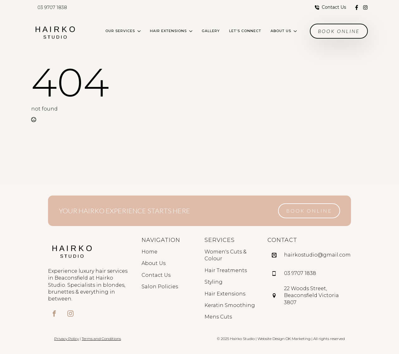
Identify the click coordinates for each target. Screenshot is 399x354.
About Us (281, 31)
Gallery (211, 31)
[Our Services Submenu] (140, 31)
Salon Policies (160, 287)
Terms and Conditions (101, 338)
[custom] (356, 7)
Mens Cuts (218, 317)
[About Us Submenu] (296, 31)
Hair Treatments (225, 270)
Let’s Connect (245, 31)
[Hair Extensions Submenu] (192, 31)
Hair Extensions (168, 31)
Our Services (120, 31)
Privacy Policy (66, 338)
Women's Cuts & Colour (225, 255)
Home (149, 252)
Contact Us (156, 275)
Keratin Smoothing (229, 305)
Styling (213, 282)
